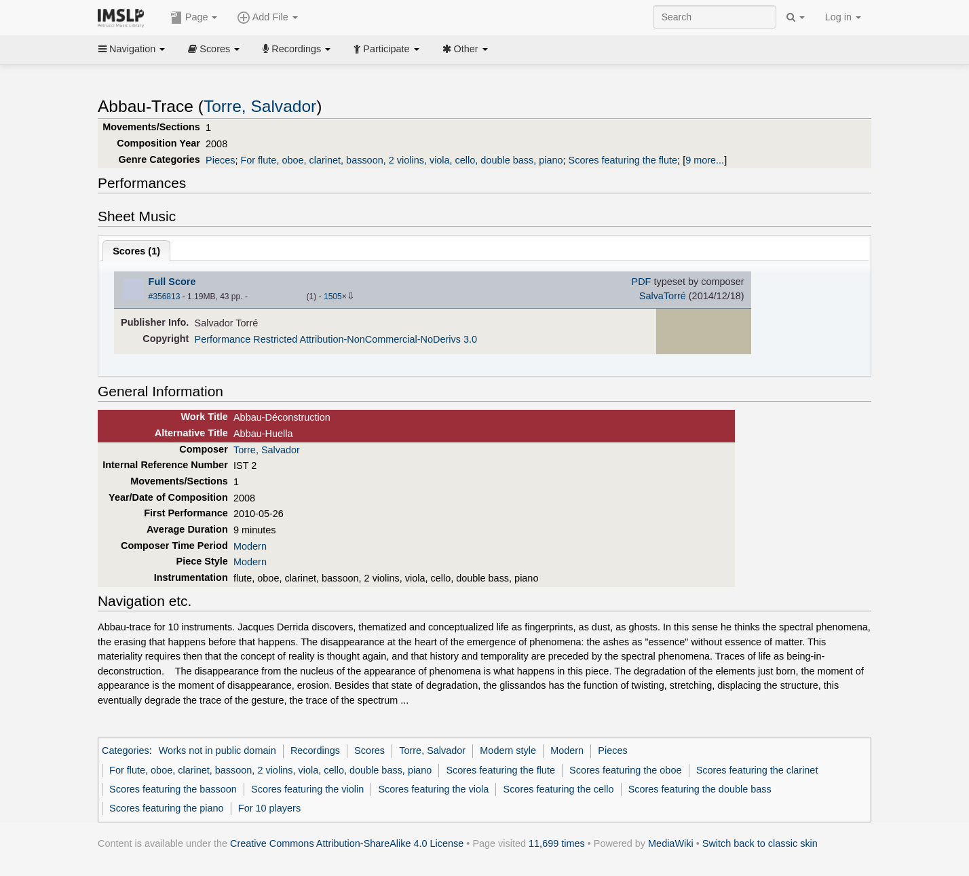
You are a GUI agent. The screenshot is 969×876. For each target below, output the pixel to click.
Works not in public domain (217, 750)
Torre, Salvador (260, 106)
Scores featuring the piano (166, 808)
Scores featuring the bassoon (173, 789)
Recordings (296, 48)
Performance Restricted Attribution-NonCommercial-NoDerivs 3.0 (336, 339)
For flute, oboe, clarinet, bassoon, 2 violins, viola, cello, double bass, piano (401, 160)
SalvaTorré (662, 295)
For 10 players (269, 808)
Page (194, 18)
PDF (641, 281)
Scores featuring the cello (559, 789)
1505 (333, 296)
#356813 (164, 296)
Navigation (131, 48)
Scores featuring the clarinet (757, 770)
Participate (386, 48)
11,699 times (557, 843)
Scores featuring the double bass (700, 789)
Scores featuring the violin (307, 789)
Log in (843, 17)
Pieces (220, 160)
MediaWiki (671, 843)
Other (465, 48)
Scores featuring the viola (433, 789)
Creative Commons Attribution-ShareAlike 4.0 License (346, 843)
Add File (267, 18)
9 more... (704, 160)
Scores (214, 48)
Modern (250, 546)
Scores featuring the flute (623, 160)
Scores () (136, 251)
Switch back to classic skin (760, 843)
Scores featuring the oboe (625, 770)
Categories (125, 750)
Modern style (508, 750)
